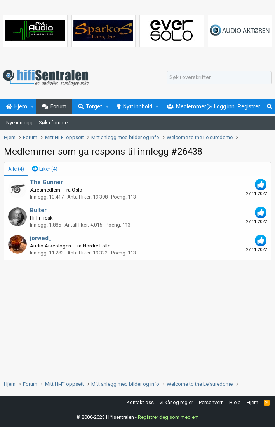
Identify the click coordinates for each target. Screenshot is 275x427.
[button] (32, 107)
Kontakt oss (140, 402)
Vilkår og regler (176, 402)
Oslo (77, 190)
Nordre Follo (97, 246)
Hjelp (235, 402)
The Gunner (46, 182)
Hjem (252, 402)
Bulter (38, 210)
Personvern (211, 402)
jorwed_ (41, 238)
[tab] (44, 169)
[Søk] (219, 77)
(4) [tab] (16, 169)
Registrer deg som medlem (168, 417)
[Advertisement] (137, 318)
